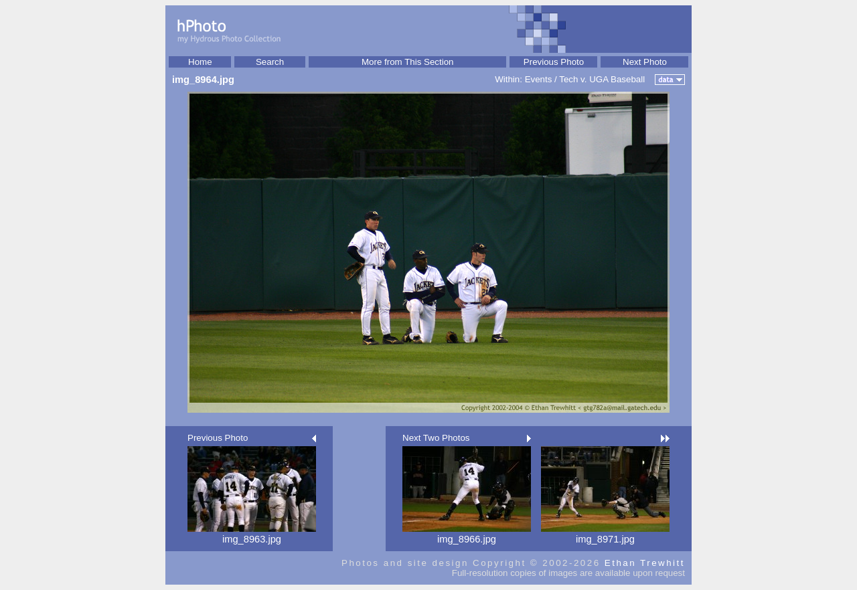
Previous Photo (554, 62)
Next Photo (645, 62)
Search (270, 62)
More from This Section (408, 62)
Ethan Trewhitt (645, 563)
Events (538, 79)
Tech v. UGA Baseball (602, 79)
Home (200, 62)
